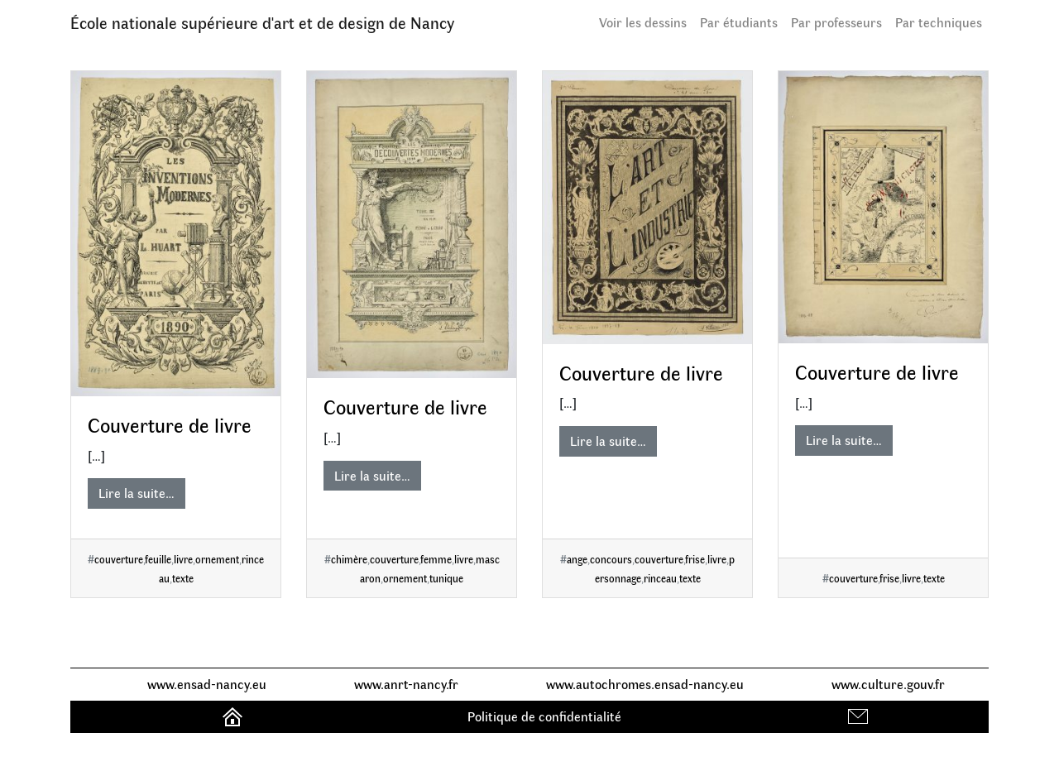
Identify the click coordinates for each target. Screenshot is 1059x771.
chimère (349, 559)
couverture (118, 559)
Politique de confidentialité (544, 716)
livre (183, 559)
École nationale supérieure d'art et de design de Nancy (262, 22)
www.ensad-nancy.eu (206, 683)
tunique (446, 578)
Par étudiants (739, 22)
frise (695, 559)
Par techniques (938, 22)
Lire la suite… (136, 492)
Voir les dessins (643, 22)
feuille (158, 559)
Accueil (234, 716)
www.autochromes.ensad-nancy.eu (645, 683)
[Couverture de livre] (175, 233)
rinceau (660, 578)
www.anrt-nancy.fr (406, 683)
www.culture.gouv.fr (888, 683)
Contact (860, 716)
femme (436, 559)
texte (183, 578)
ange (577, 559)
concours (611, 559)
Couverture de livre (170, 424)
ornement (217, 559)
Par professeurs (836, 22)
